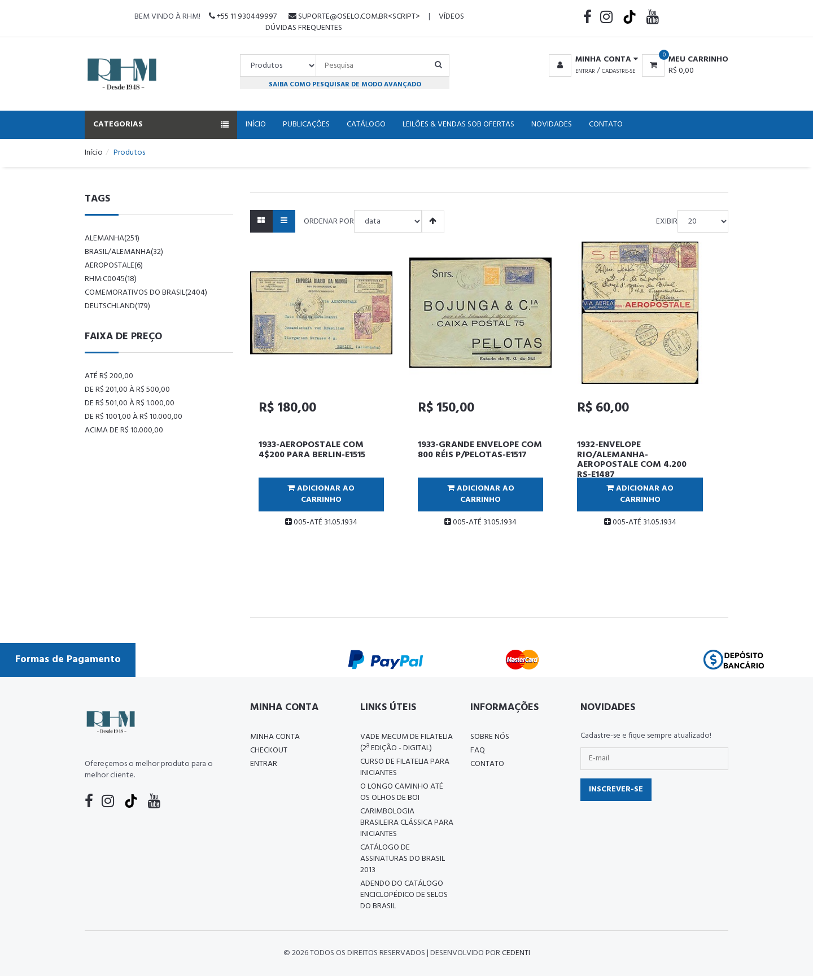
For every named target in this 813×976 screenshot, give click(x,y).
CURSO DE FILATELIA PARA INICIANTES (404, 767)
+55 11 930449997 (243, 16)
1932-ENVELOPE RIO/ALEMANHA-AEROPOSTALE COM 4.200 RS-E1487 (632, 459)
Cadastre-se (618, 71)
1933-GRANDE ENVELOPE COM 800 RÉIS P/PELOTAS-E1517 (480, 449)
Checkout (268, 750)
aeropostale (114, 265)
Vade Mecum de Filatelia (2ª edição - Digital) (406, 742)
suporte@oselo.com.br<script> (354, 16)
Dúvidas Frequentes (303, 27)
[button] (591, 59)
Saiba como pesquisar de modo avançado (345, 84)
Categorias (161, 124)
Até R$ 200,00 (109, 376)
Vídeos (451, 16)
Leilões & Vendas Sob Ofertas (458, 124)
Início (256, 124)
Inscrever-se (616, 789)
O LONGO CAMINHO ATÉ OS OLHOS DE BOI (401, 792)
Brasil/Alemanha (124, 252)
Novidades (551, 124)
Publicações (306, 124)
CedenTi (516, 953)
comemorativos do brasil (146, 292)
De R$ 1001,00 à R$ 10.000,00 (133, 416)
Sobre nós (489, 736)
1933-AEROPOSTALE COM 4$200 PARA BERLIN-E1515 (312, 449)
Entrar (585, 71)
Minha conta (275, 736)
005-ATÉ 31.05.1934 (321, 522)
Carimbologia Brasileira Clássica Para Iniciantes (406, 823)
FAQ (477, 750)
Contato (606, 124)
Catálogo (366, 124)
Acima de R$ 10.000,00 (124, 430)
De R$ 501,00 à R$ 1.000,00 (129, 403)
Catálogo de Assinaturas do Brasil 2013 (402, 859)
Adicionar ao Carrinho (321, 494)
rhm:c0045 (111, 279)
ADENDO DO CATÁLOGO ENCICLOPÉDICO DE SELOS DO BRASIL (404, 895)
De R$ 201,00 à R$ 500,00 (127, 389)
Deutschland (117, 306)
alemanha (112, 238)
